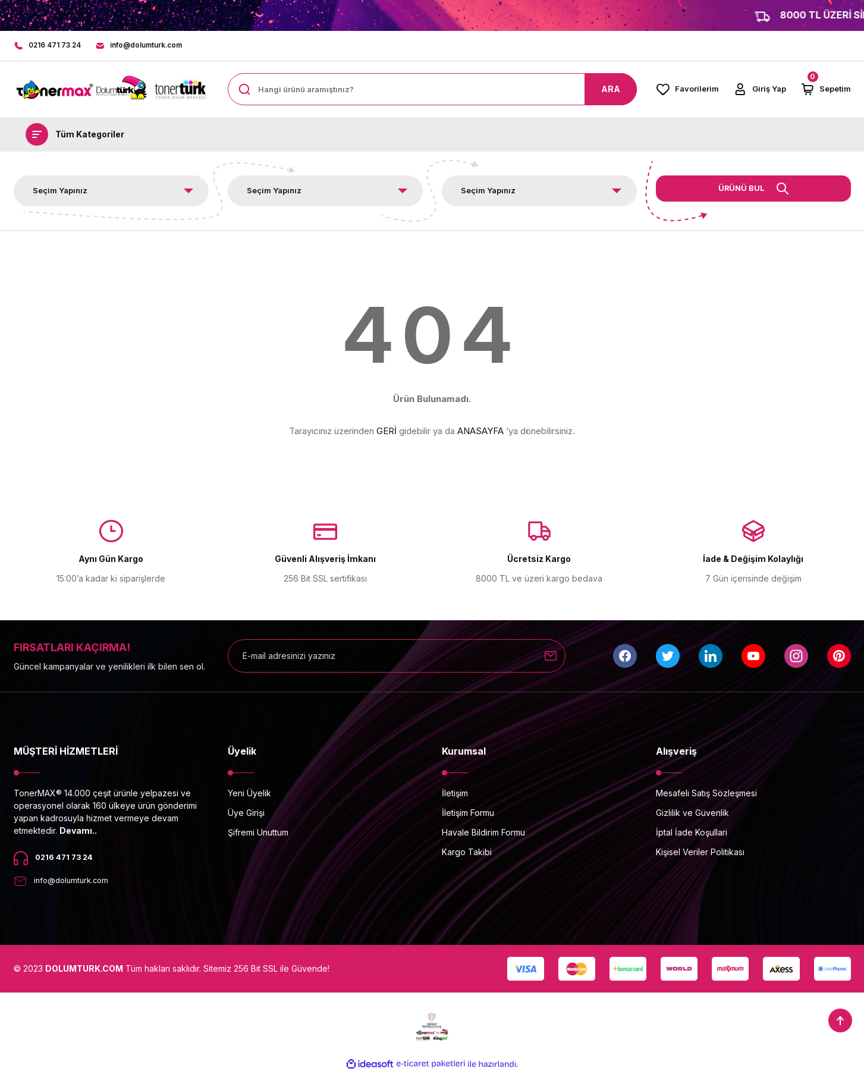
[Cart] (825, 90)
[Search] (432, 90)
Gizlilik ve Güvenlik (692, 814)
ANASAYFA (480, 432)
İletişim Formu (468, 814)
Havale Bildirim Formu (483, 833)
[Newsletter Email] (396, 657)
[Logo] (111, 90)
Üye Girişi (246, 814)
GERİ (386, 432)
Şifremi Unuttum (258, 833)
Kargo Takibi (467, 853)
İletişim (455, 794)
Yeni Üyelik (249, 794)
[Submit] (550, 657)
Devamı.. (78, 832)
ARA (610, 90)
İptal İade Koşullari (691, 833)
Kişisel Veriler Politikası (700, 853)
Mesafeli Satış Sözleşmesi (706, 794)
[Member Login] (759, 90)
